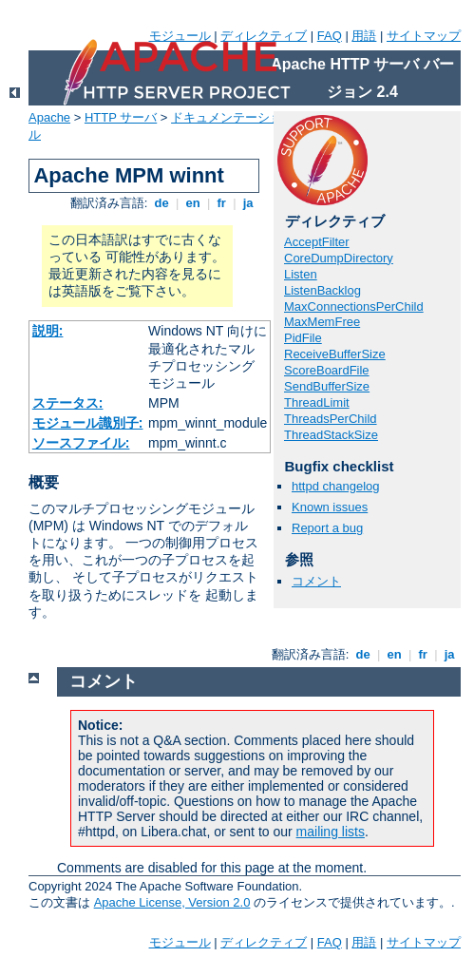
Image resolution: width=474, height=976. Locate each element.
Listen (300, 274)
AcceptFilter (317, 242)
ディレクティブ (263, 36)
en (192, 203)
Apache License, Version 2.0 (172, 902)
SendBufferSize (327, 386)
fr (222, 203)
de (161, 203)
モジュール (180, 36)
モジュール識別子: (87, 423)
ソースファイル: (81, 442)
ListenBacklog (322, 290)
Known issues (330, 507)
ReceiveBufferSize (335, 354)
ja (247, 203)
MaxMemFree (322, 322)
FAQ (329, 36)
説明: (48, 330)
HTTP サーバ (121, 117)
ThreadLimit (317, 402)
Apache (49, 117)
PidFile (303, 338)
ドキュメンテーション (232, 117)
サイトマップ (424, 36)
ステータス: (68, 403)
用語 (363, 36)
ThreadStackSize (331, 435)
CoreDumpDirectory (338, 258)
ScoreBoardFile (327, 370)
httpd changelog (336, 486)
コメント (316, 581)
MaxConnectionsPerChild (354, 306)
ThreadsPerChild (330, 418)
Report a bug (327, 528)
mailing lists (330, 831)
